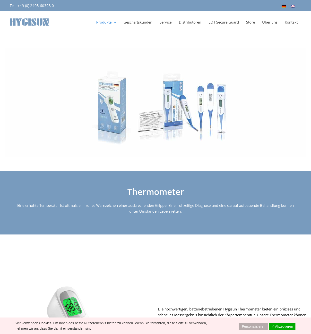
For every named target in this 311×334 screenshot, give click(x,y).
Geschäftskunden (137, 22)
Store (250, 22)
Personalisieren (253, 326)
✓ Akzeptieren (282, 326)
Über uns (269, 22)
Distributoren (190, 22)
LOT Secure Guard (223, 22)
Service (166, 22)
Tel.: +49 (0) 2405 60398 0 (32, 5)
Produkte (104, 22)
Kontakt (291, 22)
